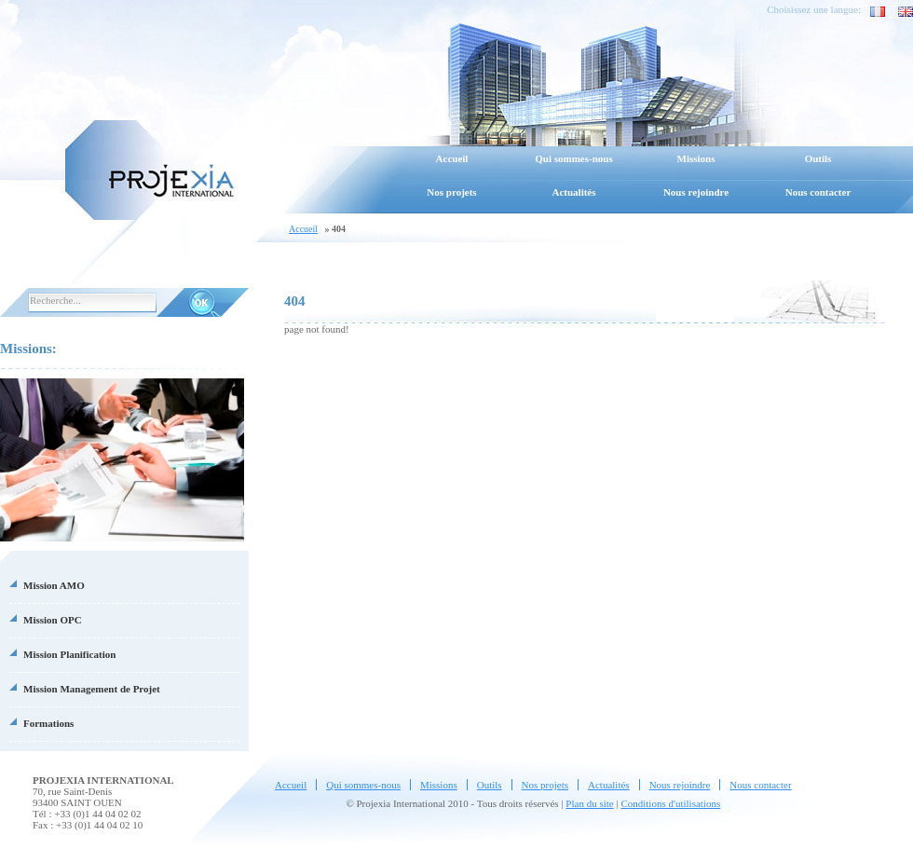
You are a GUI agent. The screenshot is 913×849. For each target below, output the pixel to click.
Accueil (452, 158)
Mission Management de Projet (91, 688)
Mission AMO (54, 585)
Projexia (149, 168)
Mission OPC (52, 619)
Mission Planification (69, 654)
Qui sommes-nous (573, 158)
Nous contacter (818, 192)
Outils (818, 158)
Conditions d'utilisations (670, 803)
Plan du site (589, 803)
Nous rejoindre (696, 192)
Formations (48, 723)
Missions (696, 158)
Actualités (573, 192)
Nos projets (451, 192)
